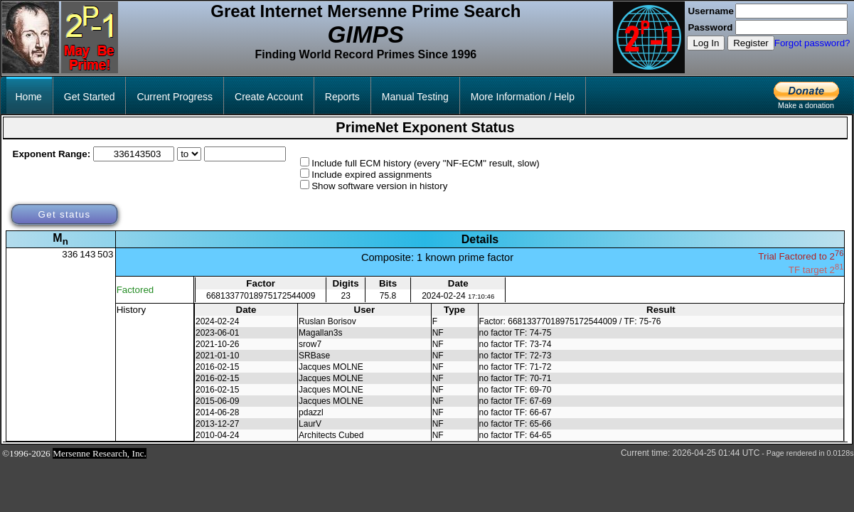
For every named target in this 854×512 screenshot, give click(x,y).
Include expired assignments (371, 174)
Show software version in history (379, 186)
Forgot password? (812, 43)
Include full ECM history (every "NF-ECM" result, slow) (425, 163)
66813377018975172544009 (261, 296)
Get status (64, 214)
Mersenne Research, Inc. (99, 453)
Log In (706, 43)
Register (751, 43)
